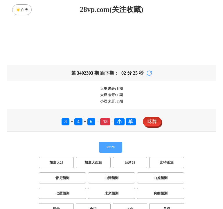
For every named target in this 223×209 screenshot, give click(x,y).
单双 (166, 163)
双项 (74, 178)
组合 (56, 163)
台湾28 (130, 117)
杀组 (93, 163)
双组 (146, 178)
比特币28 (167, 117)
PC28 (111, 102)
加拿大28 (56, 117)
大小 (129, 163)
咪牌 (152, 75)
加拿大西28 (93, 117)
